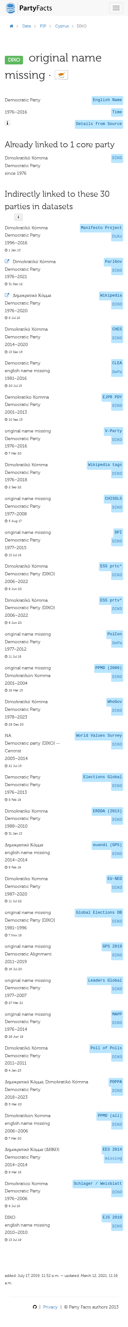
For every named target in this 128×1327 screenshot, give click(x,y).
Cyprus (62, 26)
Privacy (50, 1307)
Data (26, 26)
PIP (43, 26)
